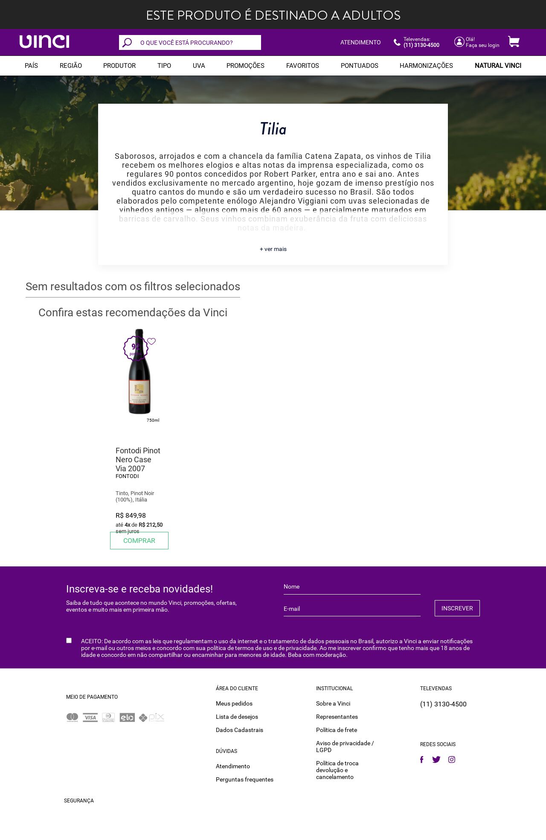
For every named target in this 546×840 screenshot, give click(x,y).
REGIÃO (71, 66)
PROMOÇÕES (245, 66)
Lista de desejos (237, 716)
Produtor (119, 66)
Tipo (164, 66)
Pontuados (359, 66)
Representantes (337, 716)
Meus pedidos (234, 703)
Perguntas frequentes (244, 779)
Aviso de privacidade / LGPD (345, 746)
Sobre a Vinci (333, 703)
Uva (199, 66)
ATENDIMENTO (360, 42)
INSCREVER (457, 608)
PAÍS (31, 66)
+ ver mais (273, 248)
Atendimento (233, 765)
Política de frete (336, 729)
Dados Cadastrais (239, 729)
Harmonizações (426, 66)
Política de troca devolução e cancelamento (337, 769)
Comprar (139, 541)
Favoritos (302, 66)
